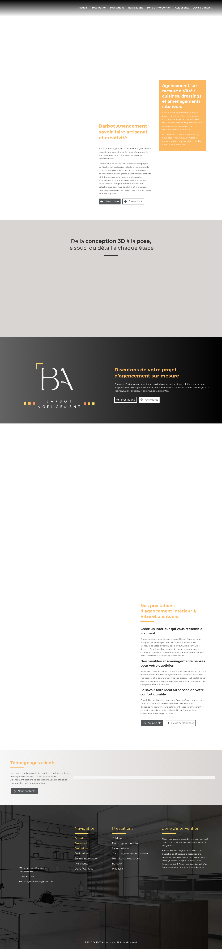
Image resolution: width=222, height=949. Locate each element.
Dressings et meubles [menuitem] (125, 843)
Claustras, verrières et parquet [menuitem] (130, 853)
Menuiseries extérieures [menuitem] (126, 858)
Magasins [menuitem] (117, 868)
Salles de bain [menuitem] (120, 848)
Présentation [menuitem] (98, 7)
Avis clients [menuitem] (182, 7)
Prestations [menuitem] (117, 7)
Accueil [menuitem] (82, 7)
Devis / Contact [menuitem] (202, 7)
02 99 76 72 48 (26, 876)
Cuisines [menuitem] (117, 838)
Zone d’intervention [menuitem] (159, 7)
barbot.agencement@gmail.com (36, 881)
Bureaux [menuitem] (117, 863)
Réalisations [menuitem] (135, 7)
